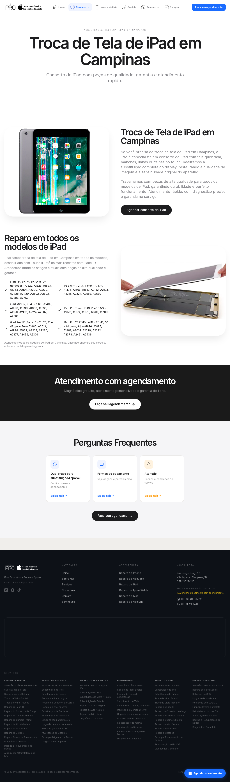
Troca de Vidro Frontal (16, 698)
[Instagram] (6, 590)
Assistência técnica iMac (130, 685)
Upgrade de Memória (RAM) (132, 710)
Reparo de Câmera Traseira (18, 715)
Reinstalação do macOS (54, 728)
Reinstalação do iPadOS (167, 744)
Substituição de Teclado (55, 711)
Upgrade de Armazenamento (57, 724)
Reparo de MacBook (131, 578)
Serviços (67, 584)
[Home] (60, 7)
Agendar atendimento (205, 773)
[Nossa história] (106, 7)
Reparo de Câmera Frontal (18, 720)
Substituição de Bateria (16, 694)
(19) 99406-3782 (189, 599)
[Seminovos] (151, 7)
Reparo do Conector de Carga (20, 711)
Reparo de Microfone (15, 728)
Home (65, 572)
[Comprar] (172, 7)
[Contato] (130, 7)
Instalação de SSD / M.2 (204, 702)
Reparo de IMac (128, 595)
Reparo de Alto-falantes (17, 724)
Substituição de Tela (15, 689)
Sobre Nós (68, 578)
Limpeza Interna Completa (56, 720)
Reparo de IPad (128, 584)
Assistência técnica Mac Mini (207, 685)
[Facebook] (12, 590)
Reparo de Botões (14, 733)
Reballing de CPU (201, 694)
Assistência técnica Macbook (57, 685)
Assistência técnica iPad (167, 685)
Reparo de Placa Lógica (54, 698)
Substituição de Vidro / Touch (95, 697)
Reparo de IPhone (130, 572)
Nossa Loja (68, 590)
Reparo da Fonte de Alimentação (127, 695)
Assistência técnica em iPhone (20, 685)
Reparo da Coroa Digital (92, 705)
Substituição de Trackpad (55, 715)
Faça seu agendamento (208, 7)
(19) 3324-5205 (188, 604)
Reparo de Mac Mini (131, 601)
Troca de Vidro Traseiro (16, 702)
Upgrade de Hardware (204, 698)
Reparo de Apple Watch (133, 590)
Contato (66, 595)
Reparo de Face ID (14, 707)
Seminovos (68, 601)
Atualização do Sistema (54, 733)
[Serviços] (80, 7)
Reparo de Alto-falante (92, 710)
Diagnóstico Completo (16, 741)
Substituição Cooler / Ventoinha (133, 705)
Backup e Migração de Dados (57, 737)
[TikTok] (19, 590)
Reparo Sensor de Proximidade (21, 737)
